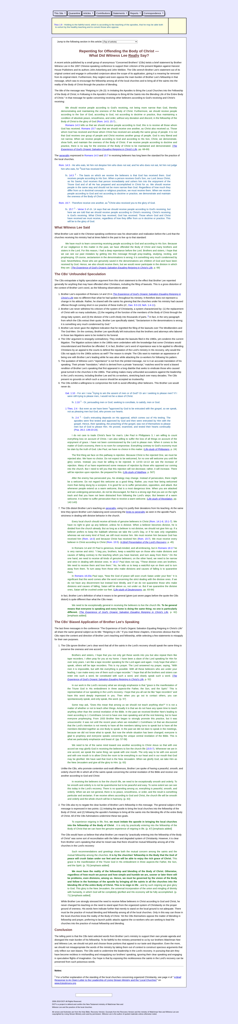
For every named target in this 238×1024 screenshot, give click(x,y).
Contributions (103, 13)
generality (64, 155)
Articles (87, 13)
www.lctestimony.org (65, 983)
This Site (58, 13)
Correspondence (152, 13)
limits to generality (135, 512)
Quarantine (74, 13)
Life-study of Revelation (160, 499)
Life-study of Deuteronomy (128, 589)
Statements (119, 13)
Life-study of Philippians (156, 449)
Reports (134, 13)
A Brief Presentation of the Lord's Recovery (143, 542)
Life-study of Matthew (135, 472)
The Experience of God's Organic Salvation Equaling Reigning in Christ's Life (112, 267)
